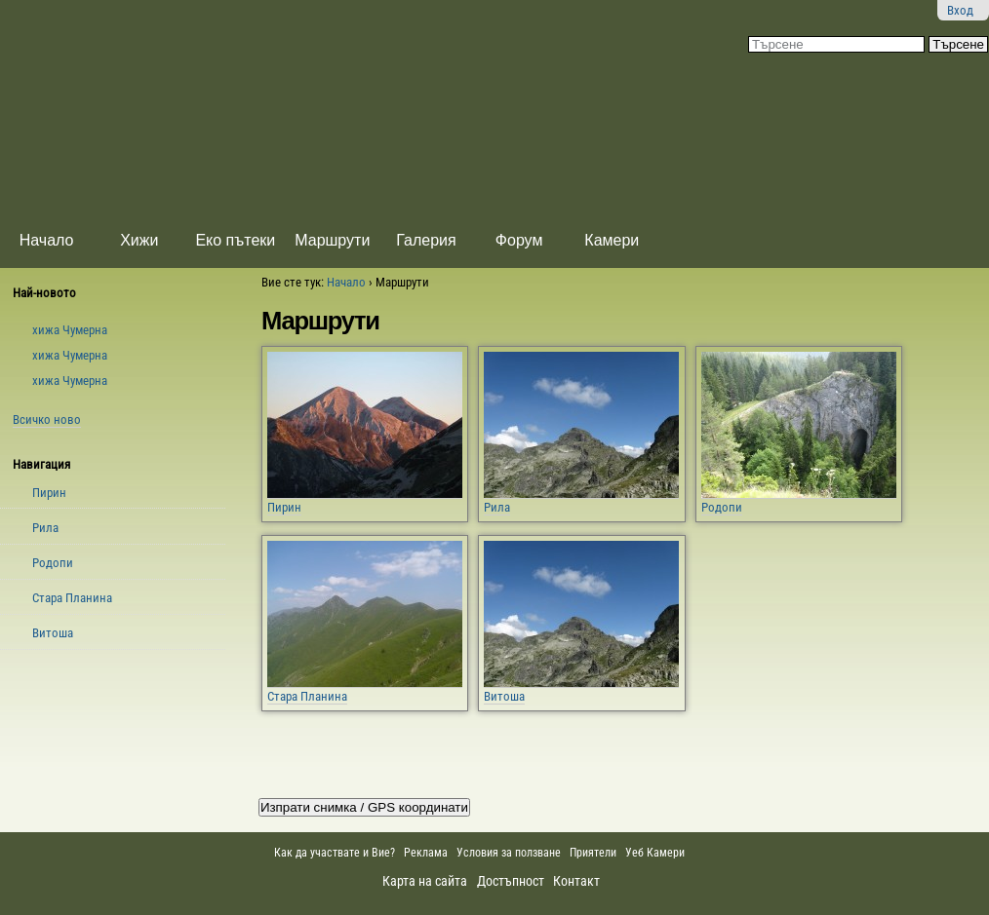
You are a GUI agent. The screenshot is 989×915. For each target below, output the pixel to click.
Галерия (425, 240)
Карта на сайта (424, 881)
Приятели (593, 852)
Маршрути (332, 240)
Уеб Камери (656, 852)
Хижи (139, 240)
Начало (47, 240)
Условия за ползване (508, 852)
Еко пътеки (235, 240)
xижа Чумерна (69, 330)
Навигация (41, 464)
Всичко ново (47, 419)
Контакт (576, 881)
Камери (611, 240)
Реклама (426, 852)
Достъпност (510, 881)
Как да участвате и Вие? (334, 852)
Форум (519, 240)
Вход (960, 10)
